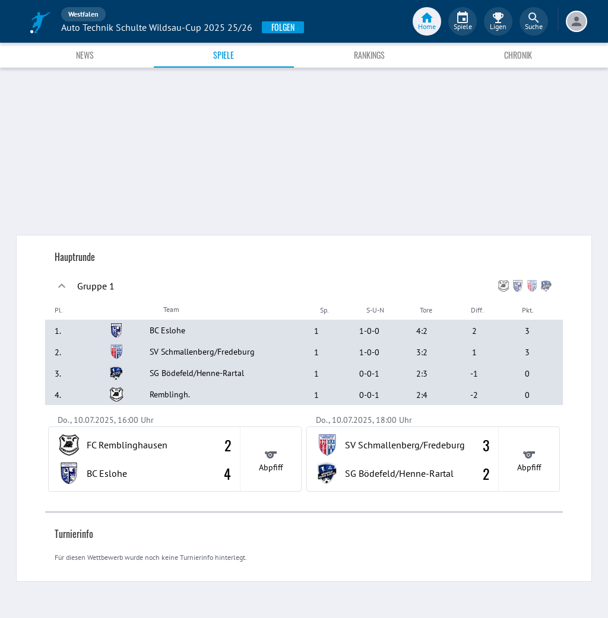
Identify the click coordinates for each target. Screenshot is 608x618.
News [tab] (85, 55)
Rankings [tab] (369, 55)
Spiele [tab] (223, 55)
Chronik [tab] (518, 55)
